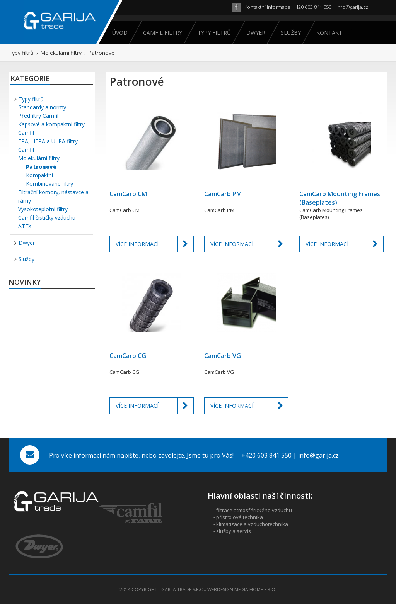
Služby (290, 32)
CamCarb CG (127, 355)
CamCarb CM (128, 194)
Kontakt (328, 32)
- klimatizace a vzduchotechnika (250, 524)
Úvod (120, 32)
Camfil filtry (162, 32)
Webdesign (220, 589)
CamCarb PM (223, 194)
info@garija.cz (352, 6)
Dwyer (255, 32)
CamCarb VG (222, 355)
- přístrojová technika (238, 517)
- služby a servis (232, 531)
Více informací (155, 244)
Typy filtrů (213, 32)
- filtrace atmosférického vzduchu (252, 510)
